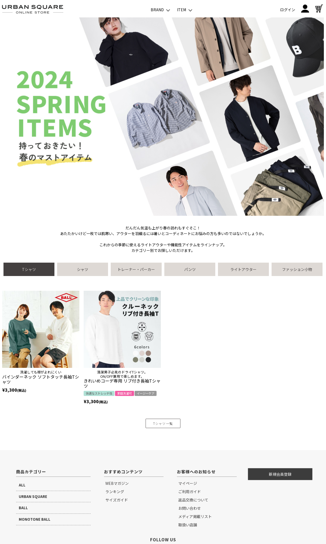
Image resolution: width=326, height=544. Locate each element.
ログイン (287, 9)
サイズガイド (116, 500)
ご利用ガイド (189, 491)
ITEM (181, 9)
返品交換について (193, 500)
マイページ (187, 483)
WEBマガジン (117, 483)
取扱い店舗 (187, 524)
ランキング (114, 491)
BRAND (157, 9)
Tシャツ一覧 (163, 423)
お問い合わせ (189, 508)
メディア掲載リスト (195, 516)
